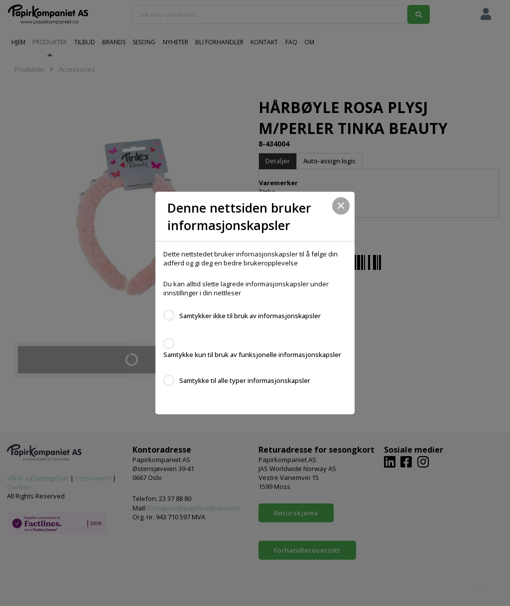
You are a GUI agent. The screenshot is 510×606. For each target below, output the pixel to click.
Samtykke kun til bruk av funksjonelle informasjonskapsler (252, 354)
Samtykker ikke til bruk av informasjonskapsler (250, 315)
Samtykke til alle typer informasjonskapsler (244, 380)
